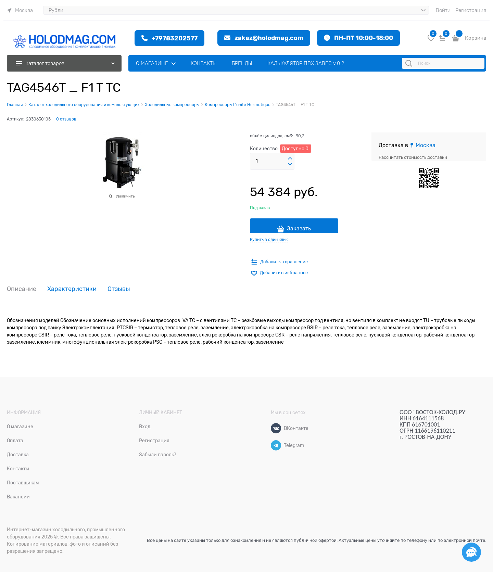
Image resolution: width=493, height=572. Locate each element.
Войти (443, 10)
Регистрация (470, 10)
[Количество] (272, 161)
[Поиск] (410, 63)
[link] (20, 10)
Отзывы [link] (119, 289)
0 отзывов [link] (66, 119)
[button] (290, 158)
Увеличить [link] (125, 196)
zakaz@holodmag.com (269, 37)
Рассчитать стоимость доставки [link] (413, 157)
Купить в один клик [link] (269, 239)
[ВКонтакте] (276, 428)
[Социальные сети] (471, 552)
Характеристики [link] (72, 289)
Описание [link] (21, 289)
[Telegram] (276, 445)
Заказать (299, 229)
